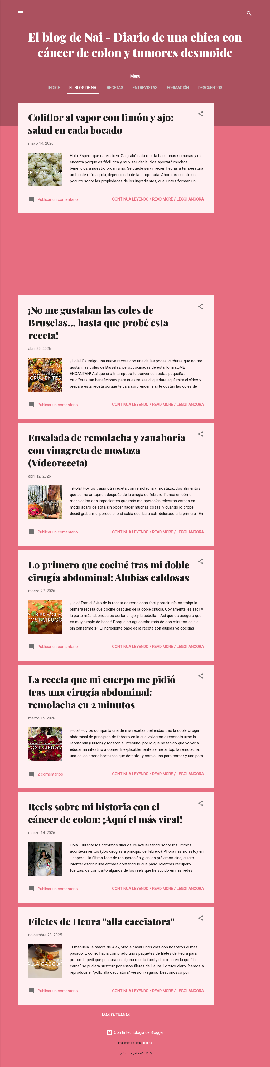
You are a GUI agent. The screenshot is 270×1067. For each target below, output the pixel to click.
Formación (178, 87)
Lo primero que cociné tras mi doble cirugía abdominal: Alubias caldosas (108, 570)
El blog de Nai (83, 87)
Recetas (115, 87)
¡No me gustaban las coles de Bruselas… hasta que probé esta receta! (98, 322)
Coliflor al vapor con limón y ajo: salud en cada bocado (101, 123)
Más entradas (116, 1015)
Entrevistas (145, 87)
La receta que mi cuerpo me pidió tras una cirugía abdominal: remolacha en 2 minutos (102, 692)
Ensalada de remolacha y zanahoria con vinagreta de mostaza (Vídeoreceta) (106, 450)
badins (147, 1043)
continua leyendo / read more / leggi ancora (158, 199)
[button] (200, 115)
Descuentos (210, 87)
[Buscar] (249, 14)
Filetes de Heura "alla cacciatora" (101, 921)
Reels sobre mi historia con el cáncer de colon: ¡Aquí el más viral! (105, 812)
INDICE (54, 87)
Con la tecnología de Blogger (135, 1032)
